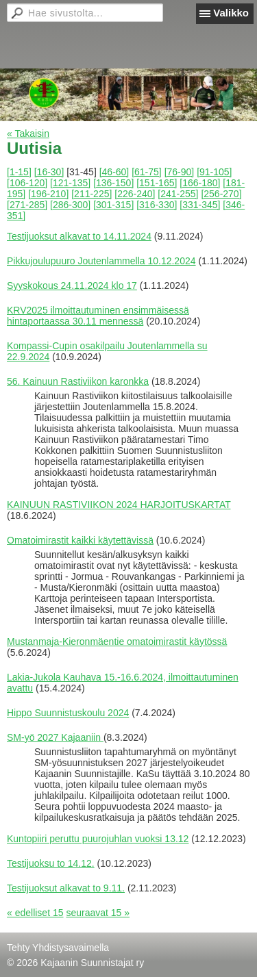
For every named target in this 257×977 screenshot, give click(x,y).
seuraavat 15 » (98, 912)
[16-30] (49, 171)
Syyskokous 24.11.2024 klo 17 (72, 285)
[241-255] (178, 193)
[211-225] (91, 193)
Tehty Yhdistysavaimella (58, 947)
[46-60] (114, 171)
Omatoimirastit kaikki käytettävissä (80, 540)
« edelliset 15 (35, 912)
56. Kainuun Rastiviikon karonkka (78, 381)
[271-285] (27, 204)
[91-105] (214, 171)
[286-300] (70, 204)
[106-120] (27, 182)
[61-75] (147, 171)
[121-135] (70, 182)
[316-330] (156, 204)
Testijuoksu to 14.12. (51, 863)
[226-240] (134, 193)
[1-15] (19, 171)
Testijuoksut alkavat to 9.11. (66, 888)
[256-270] (221, 193)
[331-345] (200, 204)
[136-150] (113, 182)
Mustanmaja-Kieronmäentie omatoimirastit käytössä (117, 641)
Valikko (231, 12)
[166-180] (200, 182)
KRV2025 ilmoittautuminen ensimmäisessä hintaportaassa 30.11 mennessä (98, 316)
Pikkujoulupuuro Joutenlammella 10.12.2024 (101, 260)
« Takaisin (28, 133)
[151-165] (156, 182)
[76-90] (179, 171)
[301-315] (113, 204)
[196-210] (48, 193)
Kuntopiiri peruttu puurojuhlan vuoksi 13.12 (97, 838)
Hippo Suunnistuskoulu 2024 (68, 712)
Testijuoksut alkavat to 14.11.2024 (79, 236)
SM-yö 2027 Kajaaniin (55, 737)
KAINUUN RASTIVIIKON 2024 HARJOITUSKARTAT (118, 504)
